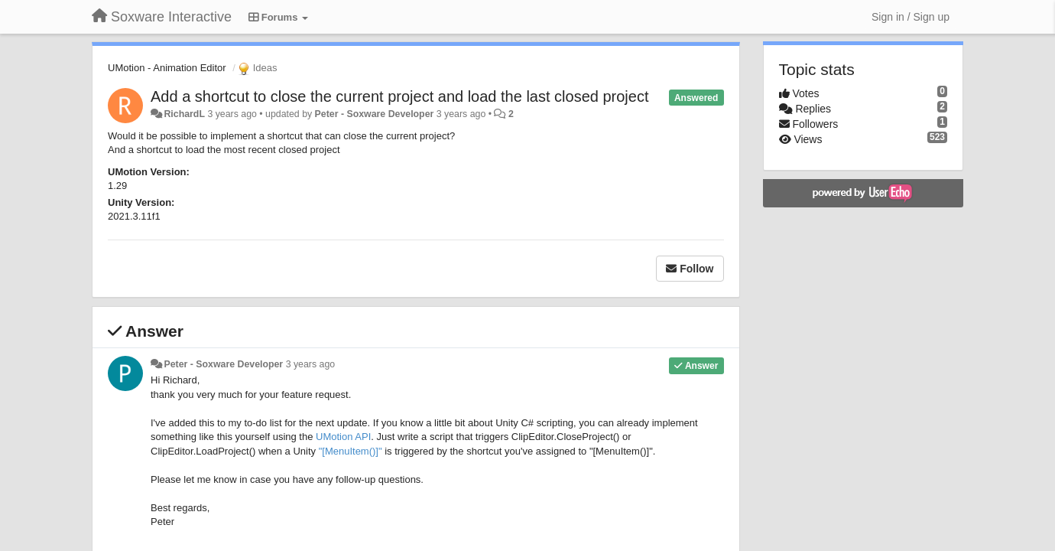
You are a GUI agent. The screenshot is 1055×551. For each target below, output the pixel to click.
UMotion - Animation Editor (167, 67)
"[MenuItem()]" (350, 451)
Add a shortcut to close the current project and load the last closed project (399, 96)
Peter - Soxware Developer (374, 114)
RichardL (184, 114)
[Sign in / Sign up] (910, 17)
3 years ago (311, 364)
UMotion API (343, 436)
